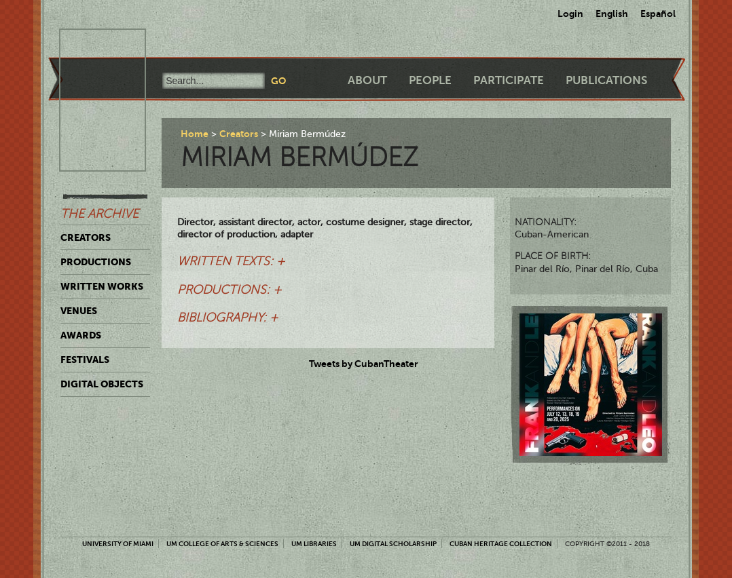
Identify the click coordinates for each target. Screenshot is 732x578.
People (430, 80)
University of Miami (117, 543)
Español (658, 13)
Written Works (101, 286)
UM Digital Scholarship (393, 543)
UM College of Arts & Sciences (222, 543)
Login (570, 13)
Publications (606, 80)
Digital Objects (101, 384)
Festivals (84, 359)
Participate (508, 80)
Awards (80, 335)
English (612, 13)
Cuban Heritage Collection (501, 543)
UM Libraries (314, 543)
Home (194, 133)
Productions (95, 261)
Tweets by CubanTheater (363, 363)
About (367, 80)
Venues (78, 310)
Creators (85, 237)
